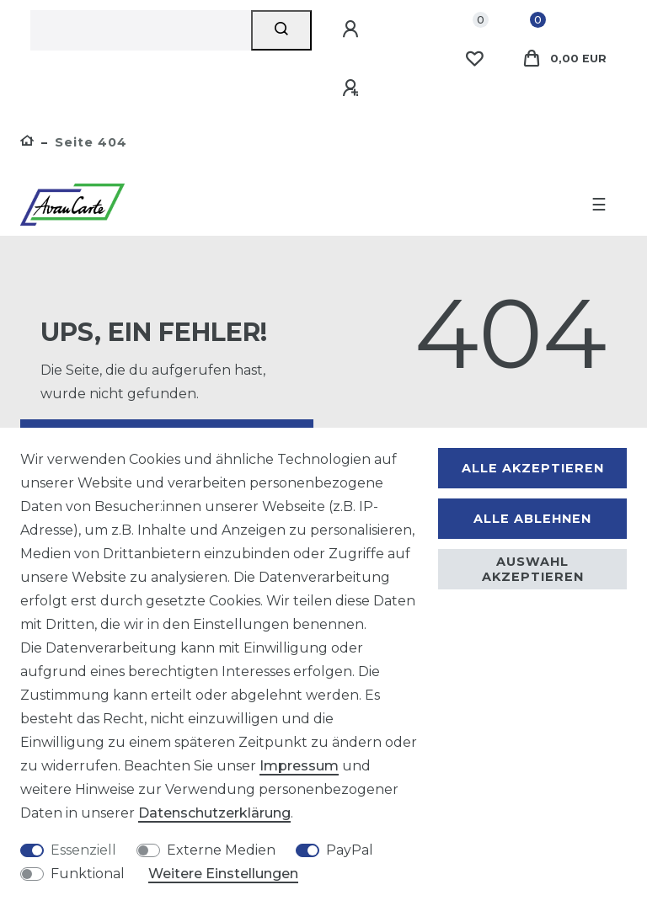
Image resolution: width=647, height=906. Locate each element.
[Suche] (282, 30)
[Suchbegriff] (140, 30)
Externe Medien (221, 850)
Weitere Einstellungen (223, 874)
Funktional (88, 874)
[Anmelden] (353, 29)
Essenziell (83, 850)
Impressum (299, 766)
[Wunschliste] (474, 59)
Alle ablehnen (532, 518)
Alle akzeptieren (533, 468)
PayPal (349, 850)
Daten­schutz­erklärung (214, 813)
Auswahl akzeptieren (533, 569)
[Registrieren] (353, 88)
